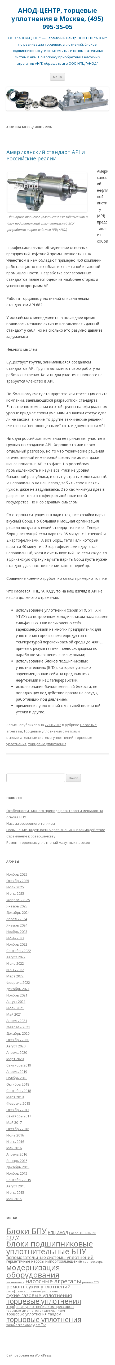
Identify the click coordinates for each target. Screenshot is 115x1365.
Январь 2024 (16, 925)
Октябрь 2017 (17, 1109)
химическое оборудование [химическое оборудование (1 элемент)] (26, 1325)
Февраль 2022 (18, 982)
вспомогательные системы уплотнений (39, 737)
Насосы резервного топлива (30, 823)
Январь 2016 (16, 1160)
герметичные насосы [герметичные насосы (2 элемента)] (25, 1261)
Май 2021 (14, 1014)
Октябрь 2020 (17, 1039)
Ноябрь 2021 (16, 995)
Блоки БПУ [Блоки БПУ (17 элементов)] (26, 1231)
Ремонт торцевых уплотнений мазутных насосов (48, 842)
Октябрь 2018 (17, 1084)
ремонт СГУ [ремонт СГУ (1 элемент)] (90, 1282)
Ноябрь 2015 (16, 1173)
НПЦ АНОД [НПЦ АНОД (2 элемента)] (58, 1232)
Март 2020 (15, 1058)
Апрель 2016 (16, 1154)
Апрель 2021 (16, 1020)
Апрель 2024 (16, 918)
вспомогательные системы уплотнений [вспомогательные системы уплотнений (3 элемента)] (50, 1257)
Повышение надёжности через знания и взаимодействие (55, 829)
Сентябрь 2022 (18, 950)
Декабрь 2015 (17, 1167)
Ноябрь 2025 (16, 874)
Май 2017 (14, 1122)
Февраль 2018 (18, 1103)
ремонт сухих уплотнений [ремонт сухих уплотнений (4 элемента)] (38, 1286)
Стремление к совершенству (30, 836)
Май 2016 (14, 1147)
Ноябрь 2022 (16, 944)
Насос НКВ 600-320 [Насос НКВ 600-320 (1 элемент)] (82, 1233)
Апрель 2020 (16, 1052)
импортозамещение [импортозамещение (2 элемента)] (63, 1261)
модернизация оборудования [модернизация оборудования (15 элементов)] (33, 1271)
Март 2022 (15, 976)
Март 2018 (15, 1097)
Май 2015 (14, 1198)
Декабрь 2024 (17, 912)
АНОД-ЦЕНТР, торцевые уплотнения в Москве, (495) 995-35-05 (57, 18)
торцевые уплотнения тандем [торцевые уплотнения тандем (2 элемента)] (33, 1313)
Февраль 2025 (18, 899)
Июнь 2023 (15, 938)
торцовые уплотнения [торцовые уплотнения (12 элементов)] (43, 1319)
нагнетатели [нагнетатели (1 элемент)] (15, 1282)
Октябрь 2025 (17, 880)
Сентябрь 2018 (18, 1090)
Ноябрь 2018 (16, 1078)
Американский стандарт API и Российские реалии (45, 155)
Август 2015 (15, 1186)
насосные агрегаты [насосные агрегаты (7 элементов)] (53, 1281)
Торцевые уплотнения (43, 731)
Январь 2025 (16, 906)
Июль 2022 (15, 963)
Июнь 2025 (15, 893)
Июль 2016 (15, 1135)
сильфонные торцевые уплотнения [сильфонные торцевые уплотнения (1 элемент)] (32, 1291)
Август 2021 (15, 1001)
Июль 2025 (15, 887)
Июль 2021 (15, 1008)
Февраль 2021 (18, 1027)
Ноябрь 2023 (16, 931)
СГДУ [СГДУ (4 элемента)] (12, 1237)
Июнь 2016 (15, 1141)
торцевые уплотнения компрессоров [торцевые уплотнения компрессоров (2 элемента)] (40, 1306)
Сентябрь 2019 (18, 1065)
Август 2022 (15, 957)
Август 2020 (15, 1046)
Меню (57, 77)
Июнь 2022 (15, 969)
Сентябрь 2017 (18, 1116)
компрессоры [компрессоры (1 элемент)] (93, 1261)
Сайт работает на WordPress (28, 1355)
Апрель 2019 (16, 1071)
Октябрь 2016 (17, 1128)
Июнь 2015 (15, 1192)
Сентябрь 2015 (18, 1179)
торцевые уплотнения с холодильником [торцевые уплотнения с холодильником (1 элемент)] (35, 1311)
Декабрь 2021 (17, 988)
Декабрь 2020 (17, 1033)
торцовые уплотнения (47, 743)
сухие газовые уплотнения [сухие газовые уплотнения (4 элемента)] (39, 1295)
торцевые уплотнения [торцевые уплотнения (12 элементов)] (43, 1301)
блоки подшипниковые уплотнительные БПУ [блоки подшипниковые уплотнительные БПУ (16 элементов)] (49, 1247)
